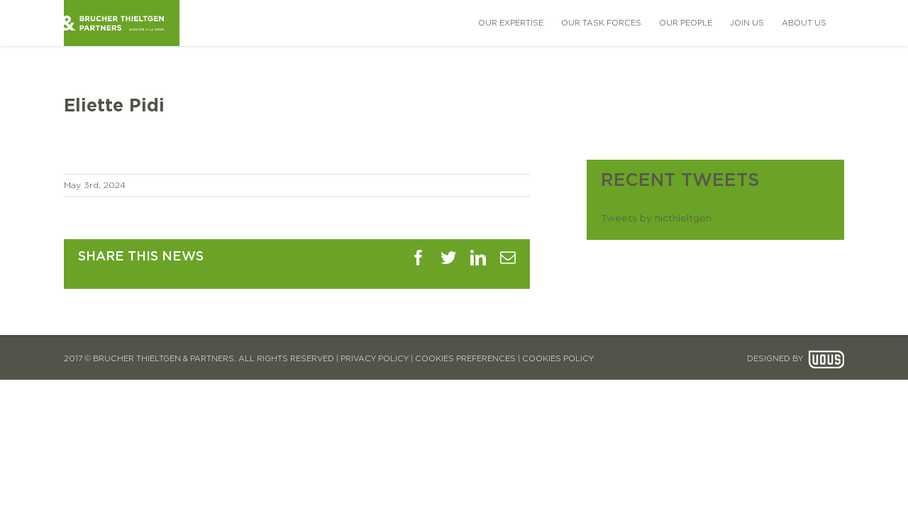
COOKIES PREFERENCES (465, 359)
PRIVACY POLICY (374, 359)
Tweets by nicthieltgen (656, 219)
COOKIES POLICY (558, 359)
